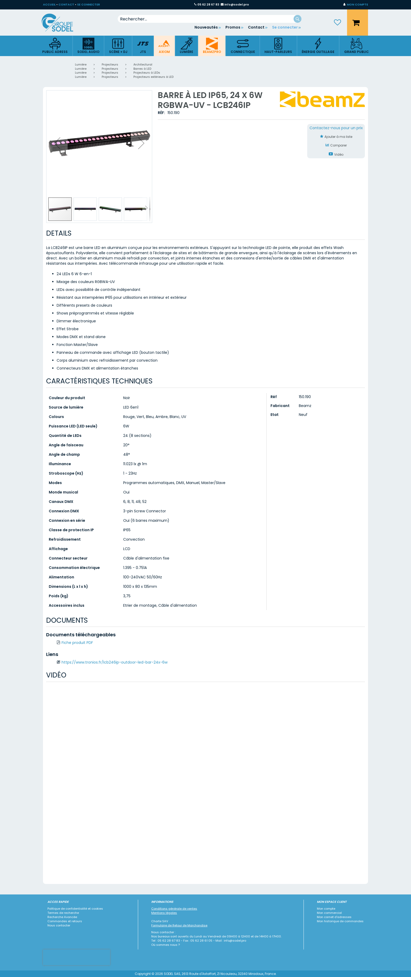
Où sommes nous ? (165, 945)
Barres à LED (142, 69)
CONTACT (66, 4)
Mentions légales (164, 913)
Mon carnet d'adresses (334, 917)
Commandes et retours (64, 921)
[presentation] (76, 957)
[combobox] (209, 19)
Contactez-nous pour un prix (336, 128)
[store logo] (61, 22)
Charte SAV (159, 921)
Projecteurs (110, 64)
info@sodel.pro (236, 4)
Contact (256, 27)
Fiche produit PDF (77, 642)
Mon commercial (329, 913)
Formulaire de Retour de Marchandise (179, 925)
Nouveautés (206, 27)
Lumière (80, 64)
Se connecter (285, 27)
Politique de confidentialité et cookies (75, 909)
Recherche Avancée (62, 917)
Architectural (142, 64)
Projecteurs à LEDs (146, 72)
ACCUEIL (49, 4)
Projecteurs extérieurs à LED (153, 77)
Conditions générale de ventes (174, 909)
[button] (355, 5)
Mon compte (326, 909)
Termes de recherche (63, 913)
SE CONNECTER (88, 4)
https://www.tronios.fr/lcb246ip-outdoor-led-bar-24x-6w (114, 662)
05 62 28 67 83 (208, 4)
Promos (232, 27)
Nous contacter (58, 925)
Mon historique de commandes (340, 921)
